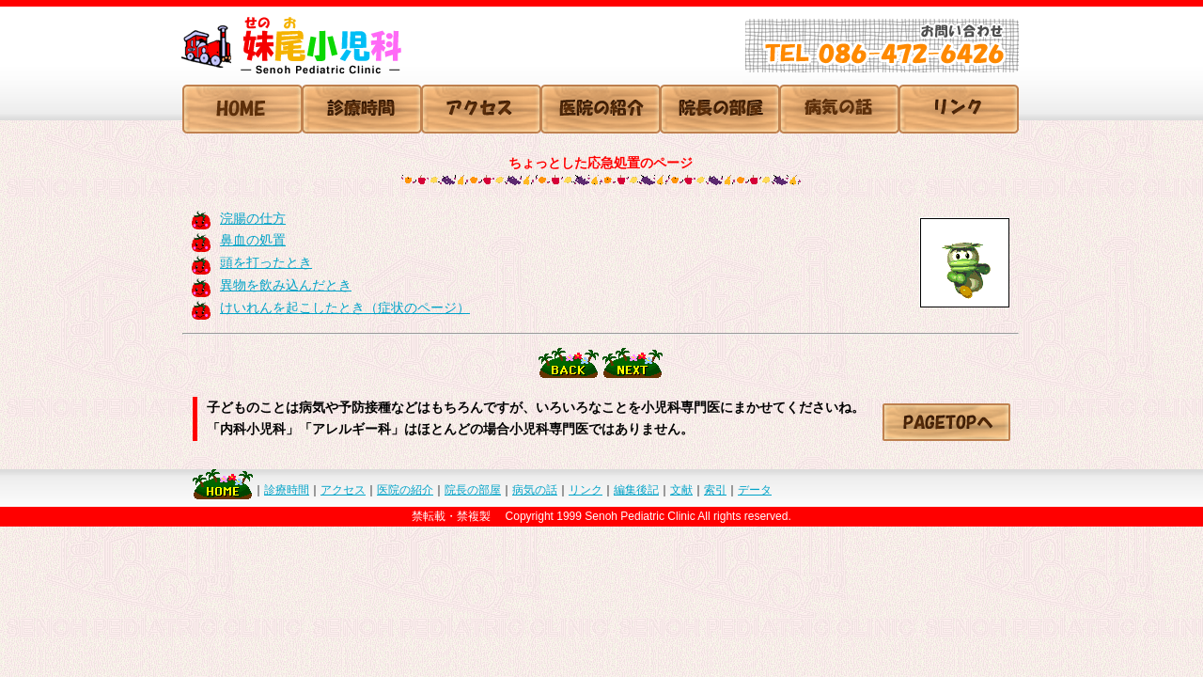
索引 (715, 489)
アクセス (343, 489)
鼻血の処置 (253, 239)
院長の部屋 (473, 489)
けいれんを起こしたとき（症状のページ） (345, 307)
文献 (681, 489)
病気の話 (534, 489)
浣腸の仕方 (253, 218)
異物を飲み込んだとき (286, 284)
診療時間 (286, 489)
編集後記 (636, 489)
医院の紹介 (405, 489)
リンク (585, 489)
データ (755, 489)
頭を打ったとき (266, 262)
